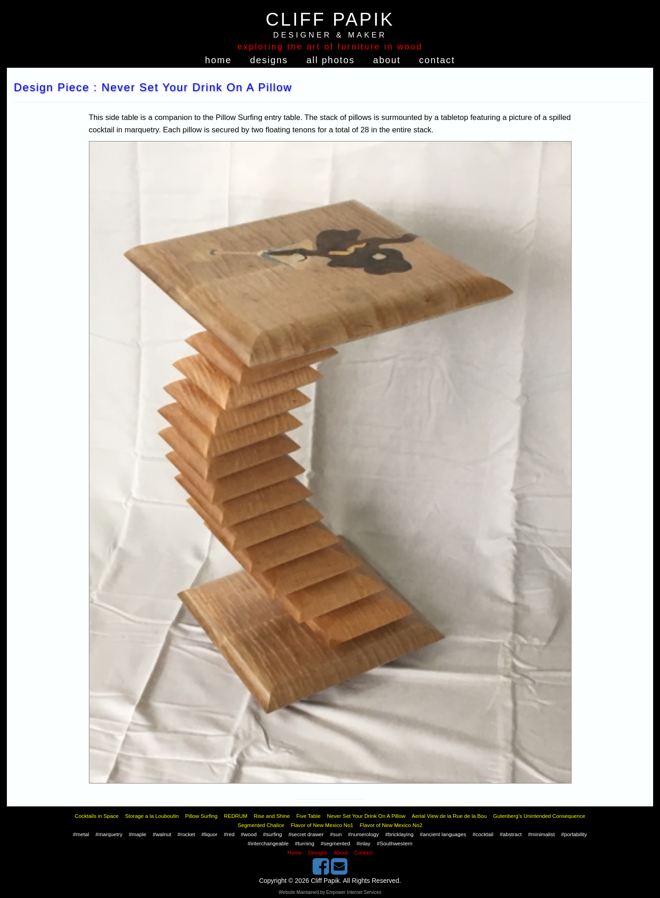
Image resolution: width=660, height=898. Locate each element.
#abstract (511, 834)
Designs (269, 60)
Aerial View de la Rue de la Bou (449, 816)
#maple (137, 834)
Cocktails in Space (97, 816)
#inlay (363, 843)
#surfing (272, 834)
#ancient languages (443, 834)
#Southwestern (394, 843)
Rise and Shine (272, 816)
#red (229, 834)
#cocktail (483, 834)
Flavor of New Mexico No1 (322, 825)
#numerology (363, 834)
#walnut (162, 834)
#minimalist (541, 834)
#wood (249, 834)
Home (218, 60)
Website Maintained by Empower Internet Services (330, 892)
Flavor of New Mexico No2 (391, 825)
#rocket (186, 834)
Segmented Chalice (261, 825)
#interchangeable (268, 843)
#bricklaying (399, 834)
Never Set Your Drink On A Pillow (366, 816)
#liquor (209, 834)
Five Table (308, 816)
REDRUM (235, 816)
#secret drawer (306, 834)
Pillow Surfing (201, 816)
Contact (437, 60)
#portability (574, 834)
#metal (81, 834)
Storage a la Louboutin (152, 816)
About (387, 60)
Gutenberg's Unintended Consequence (539, 816)
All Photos (330, 60)
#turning (304, 843)
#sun (335, 834)
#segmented (335, 843)
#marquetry (108, 834)
